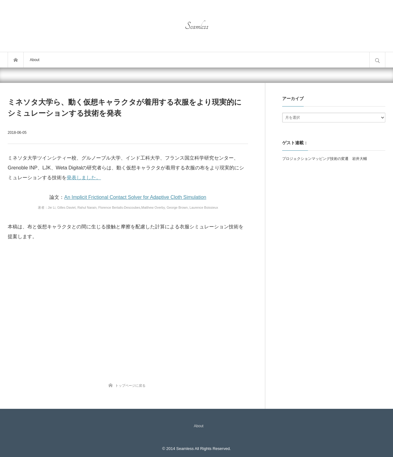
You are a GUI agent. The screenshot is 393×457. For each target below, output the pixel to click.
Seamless (196, 26)
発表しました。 (84, 177)
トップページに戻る (130, 385)
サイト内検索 (377, 60)
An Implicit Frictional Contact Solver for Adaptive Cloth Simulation (135, 197)
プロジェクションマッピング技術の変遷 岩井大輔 (324, 159)
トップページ (15, 60)
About (34, 60)
